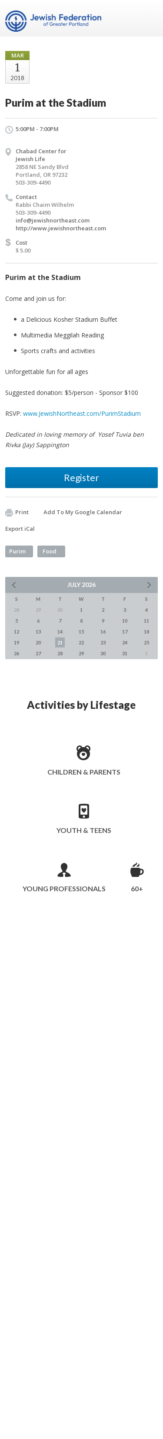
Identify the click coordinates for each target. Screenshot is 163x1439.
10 (124, 620)
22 (81, 642)
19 (16, 642)
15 (81, 631)
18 (146, 631)
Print (17, 512)
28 (60, 653)
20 (38, 642)
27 (38, 653)
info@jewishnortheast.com (53, 220)
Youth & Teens (84, 830)
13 (38, 631)
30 (103, 653)
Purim (17, 551)
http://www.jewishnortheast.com (61, 228)
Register (81, 477)
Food (50, 551)
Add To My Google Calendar (82, 512)
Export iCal (20, 528)
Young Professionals (64, 888)
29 (81, 653)
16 (103, 631)
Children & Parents (83, 772)
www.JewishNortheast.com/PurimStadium (82, 413)
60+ (137, 888)
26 (16, 653)
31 (124, 653)
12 (16, 631)
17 (124, 631)
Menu (148, 18)
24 (124, 642)
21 (60, 642)
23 (103, 642)
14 (60, 631)
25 (146, 642)
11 (146, 620)
